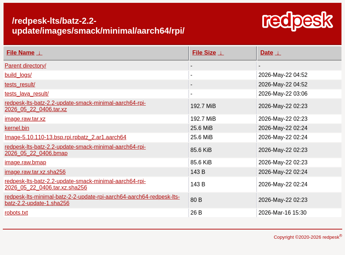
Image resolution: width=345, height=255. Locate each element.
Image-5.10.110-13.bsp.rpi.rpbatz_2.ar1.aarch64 (65, 137)
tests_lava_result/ (27, 94)
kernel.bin (17, 128)
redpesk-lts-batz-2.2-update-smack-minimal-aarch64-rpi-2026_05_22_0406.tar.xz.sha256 (75, 184)
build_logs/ (18, 75)
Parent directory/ (25, 66)
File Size (204, 52)
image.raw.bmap (25, 162)
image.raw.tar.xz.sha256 (35, 172)
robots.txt (16, 213)
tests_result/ (20, 84)
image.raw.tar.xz (25, 119)
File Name (20, 52)
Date (266, 52)
